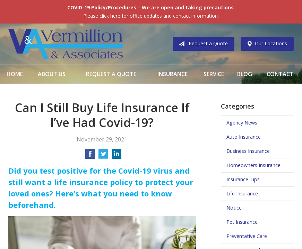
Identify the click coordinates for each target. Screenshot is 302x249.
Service (214, 74)
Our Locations (265, 44)
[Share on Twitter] (103, 156)
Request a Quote (202, 44)
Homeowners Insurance (253, 165)
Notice (234, 207)
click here (110, 15)
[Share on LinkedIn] (116, 156)
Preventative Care (246, 236)
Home (15, 74)
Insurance (172, 74)
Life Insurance (242, 193)
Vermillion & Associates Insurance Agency (65, 44)
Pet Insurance (242, 222)
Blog (244, 74)
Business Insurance (248, 151)
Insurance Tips (243, 179)
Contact (280, 74)
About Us (52, 74)
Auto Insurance (243, 136)
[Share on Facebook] (90, 156)
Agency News (241, 122)
